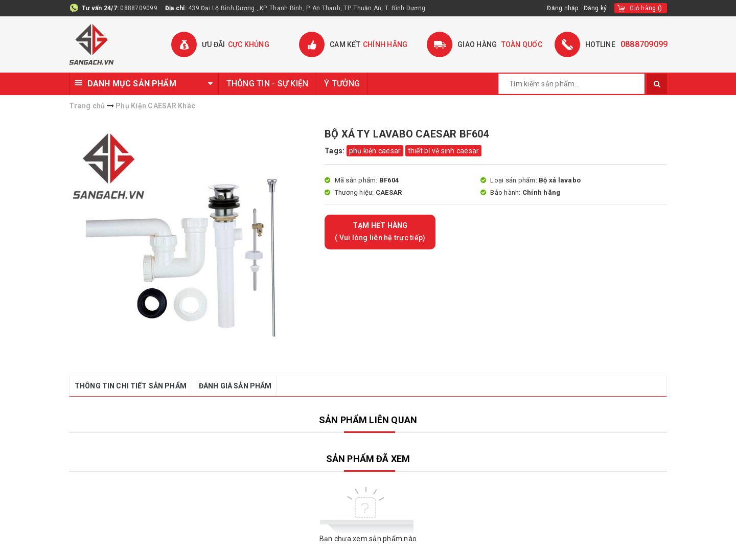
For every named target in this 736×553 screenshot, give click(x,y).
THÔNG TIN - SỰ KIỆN (267, 83)
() (646, 8)
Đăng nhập (562, 8)
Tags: (336, 151)
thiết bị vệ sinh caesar (443, 151)
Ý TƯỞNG (342, 83)
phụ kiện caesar (375, 151)
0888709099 (138, 8)
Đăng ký (595, 8)
